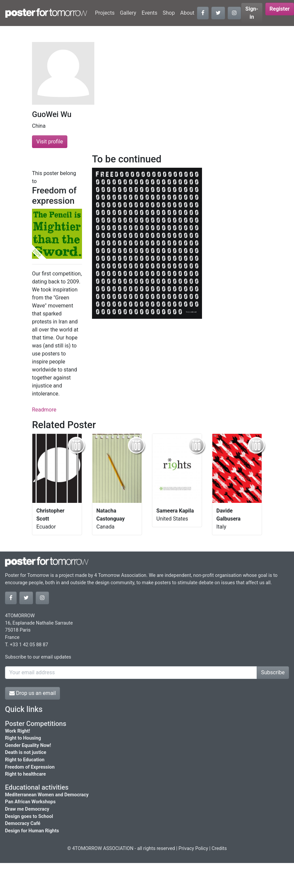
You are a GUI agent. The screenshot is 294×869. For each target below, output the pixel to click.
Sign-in (251, 13)
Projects (105, 13)
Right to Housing (23, 738)
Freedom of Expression (30, 767)
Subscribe (273, 672)
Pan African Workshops (30, 802)
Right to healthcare (25, 774)
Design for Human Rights (32, 831)
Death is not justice (25, 752)
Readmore (44, 409)
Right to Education (24, 760)
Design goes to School (29, 816)
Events (149, 13)
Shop (169, 13)
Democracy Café (22, 823)
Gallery (128, 13)
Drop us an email (32, 693)
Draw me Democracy (27, 809)
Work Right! (17, 731)
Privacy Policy (193, 848)
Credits (219, 848)
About (187, 13)
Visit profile (49, 141)
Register (280, 9)
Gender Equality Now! (28, 745)
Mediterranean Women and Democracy (47, 795)
